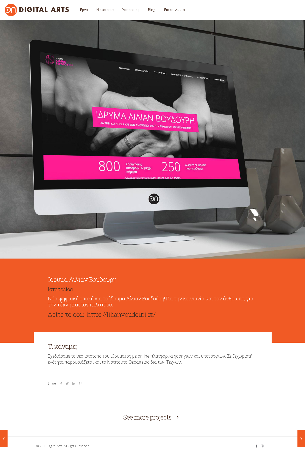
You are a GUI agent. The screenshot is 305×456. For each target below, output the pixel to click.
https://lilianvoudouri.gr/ (121, 314)
